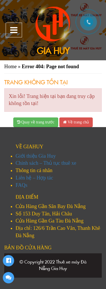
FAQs (21, 185)
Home (10, 66)
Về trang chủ (76, 122)
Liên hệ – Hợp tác (34, 178)
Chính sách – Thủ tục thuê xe (46, 163)
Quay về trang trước (36, 122)
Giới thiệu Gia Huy (36, 156)
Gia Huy (53, 51)
